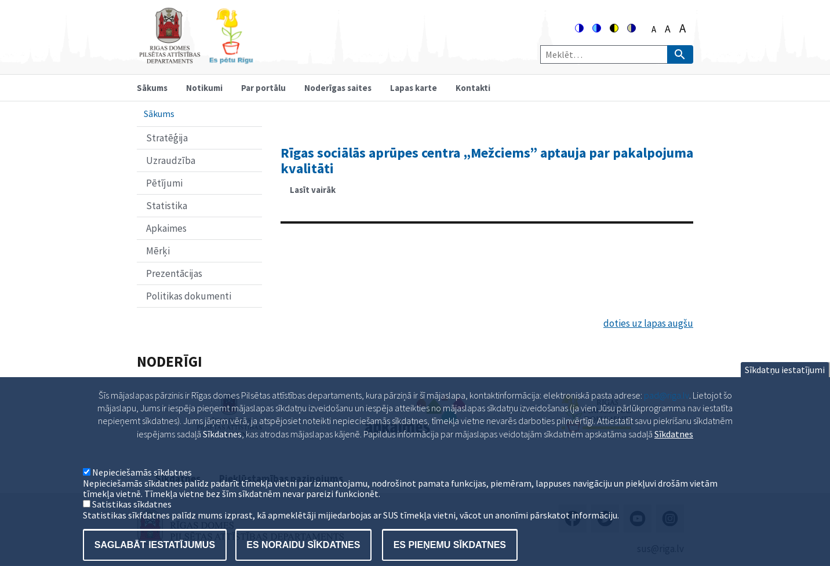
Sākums (152, 87)
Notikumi (204, 87)
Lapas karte (413, 87)
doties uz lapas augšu (648, 323)
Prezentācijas (174, 273)
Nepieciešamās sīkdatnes (142, 487)
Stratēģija (167, 138)
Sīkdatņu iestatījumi (785, 384)
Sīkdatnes (673, 448)
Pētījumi (164, 183)
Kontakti (473, 87)
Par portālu (263, 87)
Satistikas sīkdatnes (132, 519)
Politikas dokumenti (188, 296)
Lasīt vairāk (317, 193)
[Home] (196, 58)
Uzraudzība (170, 160)
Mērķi (158, 250)
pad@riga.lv (666, 409)
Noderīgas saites (338, 87)
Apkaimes (166, 228)
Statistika (166, 205)
